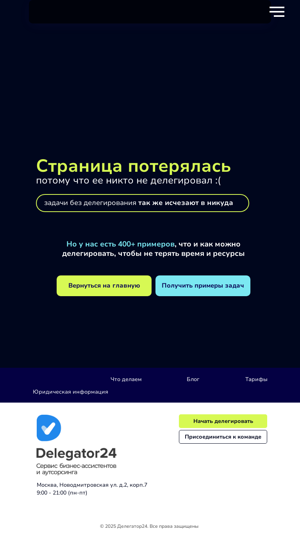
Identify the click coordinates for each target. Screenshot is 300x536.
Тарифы (256, 379)
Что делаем (126, 379)
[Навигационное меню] (277, 12)
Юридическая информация (70, 392)
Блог (193, 379)
